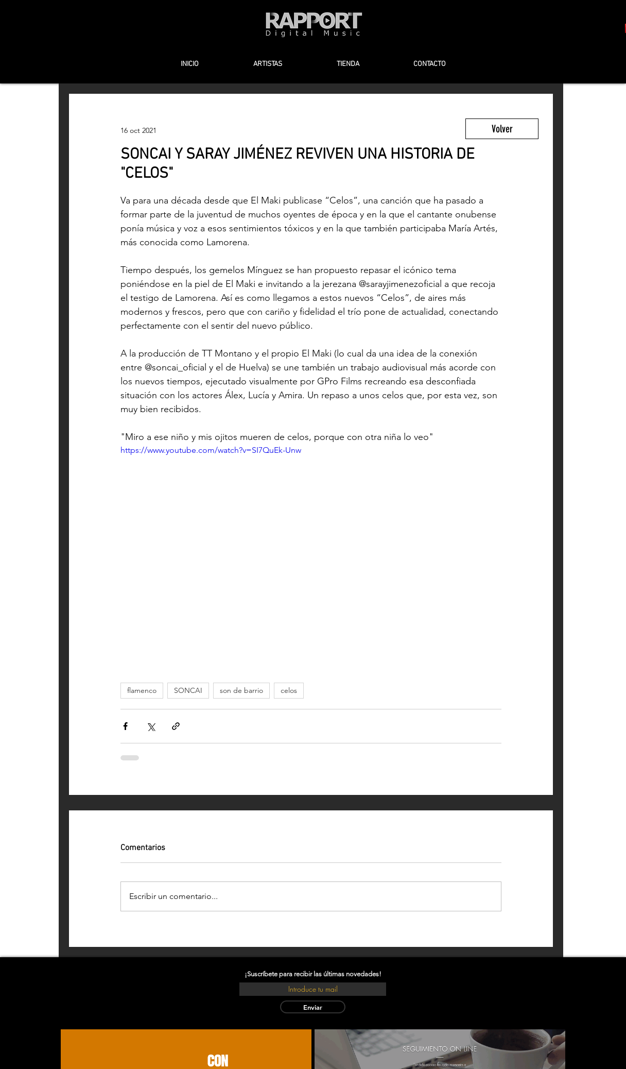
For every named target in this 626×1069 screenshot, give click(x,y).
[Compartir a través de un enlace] (176, 726)
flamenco (141, 690)
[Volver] (501, 128)
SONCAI (188, 690)
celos (289, 690)
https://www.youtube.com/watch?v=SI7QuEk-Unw (210, 450)
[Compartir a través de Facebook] (125, 726)
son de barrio (241, 690)
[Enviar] (312, 1006)
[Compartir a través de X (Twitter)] (150, 726)
